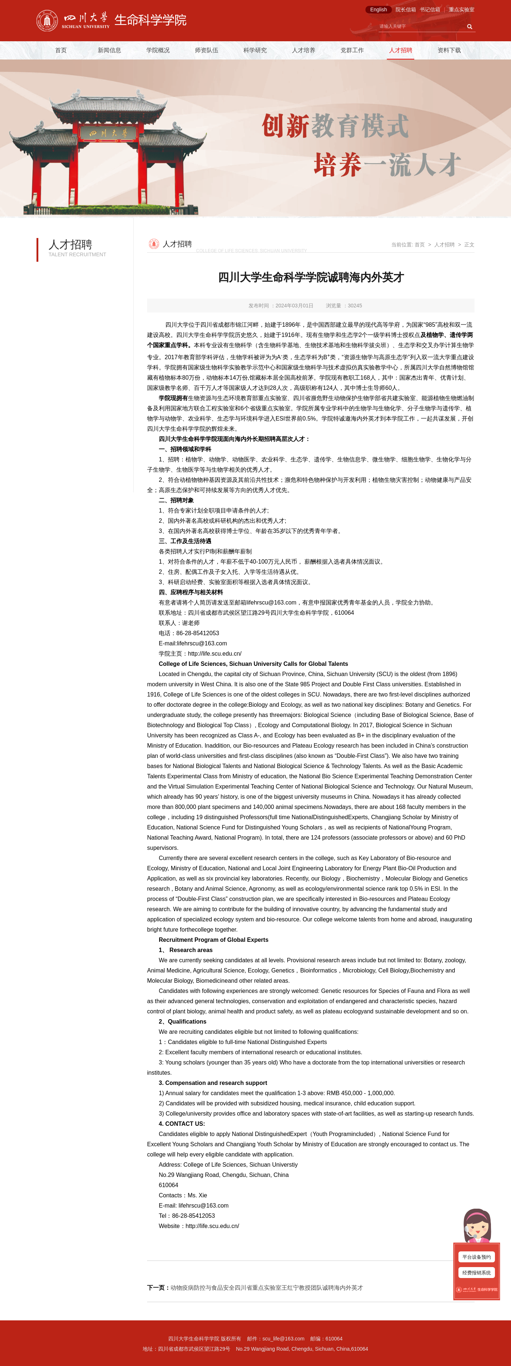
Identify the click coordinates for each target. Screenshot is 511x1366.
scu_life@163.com (283, 1339)
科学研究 (255, 50)
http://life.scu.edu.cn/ (215, 654)
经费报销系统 (476, 1272)
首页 (61, 50)
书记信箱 (430, 9)
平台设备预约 (476, 1257)
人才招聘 (400, 50)
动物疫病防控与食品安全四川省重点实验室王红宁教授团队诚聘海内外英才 (266, 1288)
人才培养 (303, 50)
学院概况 (158, 50)
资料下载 (449, 50)
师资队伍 (206, 50)
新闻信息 (109, 50)
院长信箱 (406, 9)
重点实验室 (461, 9)
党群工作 (352, 50)
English (378, 9)
